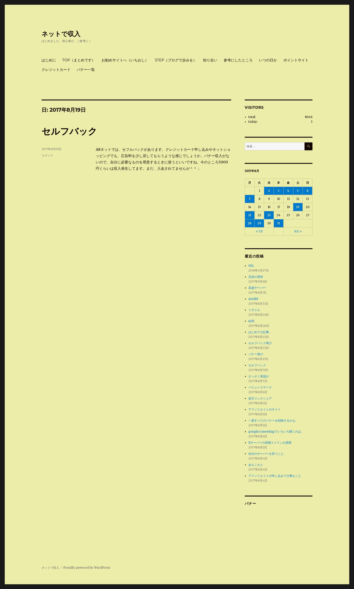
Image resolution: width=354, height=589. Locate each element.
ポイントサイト (296, 60)
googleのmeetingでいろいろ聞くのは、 (276, 432)
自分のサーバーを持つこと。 (267, 454)
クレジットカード (56, 69)
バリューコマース (260, 387)
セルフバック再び (260, 343)
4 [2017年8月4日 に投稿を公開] (288, 191)
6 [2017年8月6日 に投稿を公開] (308, 191)
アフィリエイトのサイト (264, 409)
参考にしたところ (238, 60)
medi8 (253, 299)
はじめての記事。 (260, 332)
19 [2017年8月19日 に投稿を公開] (297, 207)
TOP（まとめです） (78, 60)
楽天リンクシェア (260, 398)
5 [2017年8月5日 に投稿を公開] (298, 191)
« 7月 (259, 231)
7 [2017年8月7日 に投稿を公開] (250, 199)
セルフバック (69, 131)
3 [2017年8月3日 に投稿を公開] (278, 191)
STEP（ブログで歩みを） (176, 60)
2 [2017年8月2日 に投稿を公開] (269, 191)
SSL (251, 266)
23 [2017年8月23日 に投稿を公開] (269, 215)
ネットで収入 (61, 34)
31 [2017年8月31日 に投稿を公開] (278, 223)
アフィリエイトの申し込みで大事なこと (274, 476)
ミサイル (254, 310)
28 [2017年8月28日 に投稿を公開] (250, 223)
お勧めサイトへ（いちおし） (125, 60)
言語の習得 (255, 277)
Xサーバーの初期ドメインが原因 (269, 443)
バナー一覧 (86, 69)
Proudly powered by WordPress (86, 568)
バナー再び (255, 354)
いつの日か (268, 60)
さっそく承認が (258, 376)
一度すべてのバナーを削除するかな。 (273, 420)
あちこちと (255, 465)
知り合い (210, 60)
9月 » (298, 231)
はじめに (49, 60)
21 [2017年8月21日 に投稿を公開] (249, 215)
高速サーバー (257, 288)
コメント (47, 155)
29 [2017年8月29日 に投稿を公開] (259, 223)
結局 (251, 321)
